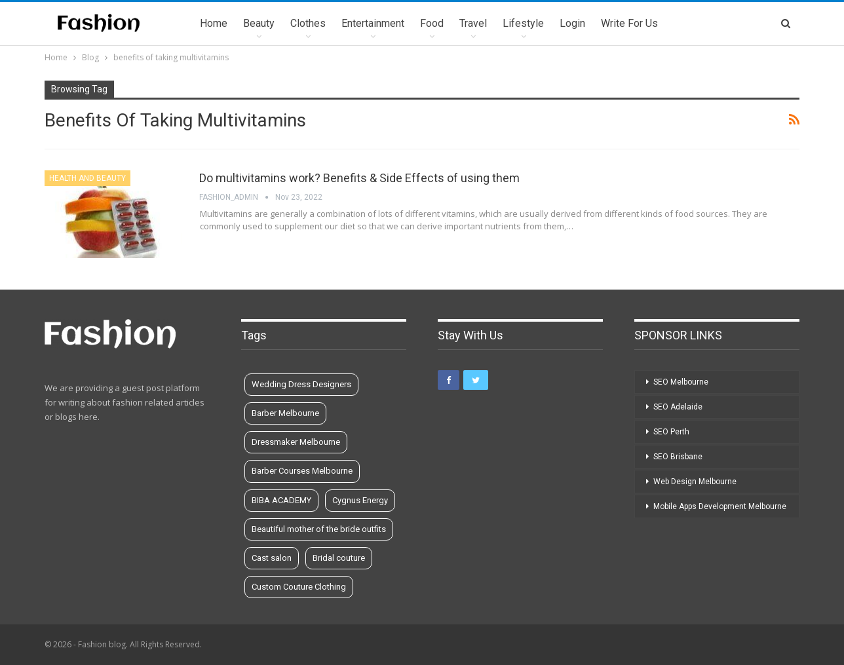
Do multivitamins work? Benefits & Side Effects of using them (359, 178)
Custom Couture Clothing (299, 587)
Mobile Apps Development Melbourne (719, 506)
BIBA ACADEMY (281, 500)
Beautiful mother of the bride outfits (319, 529)
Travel (473, 23)
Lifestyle (523, 23)
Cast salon (272, 558)
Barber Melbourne (285, 413)
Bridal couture (339, 558)
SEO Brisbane (677, 456)
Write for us (629, 23)
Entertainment (372, 23)
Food (432, 23)
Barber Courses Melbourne (302, 471)
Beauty (259, 23)
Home (213, 23)
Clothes (308, 23)
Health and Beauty (87, 178)
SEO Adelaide (677, 406)
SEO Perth (671, 431)
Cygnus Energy (360, 500)
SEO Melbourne (680, 382)
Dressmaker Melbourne (296, 442)
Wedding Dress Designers (301, 384)
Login (572, 23)
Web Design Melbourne (695, 481)
